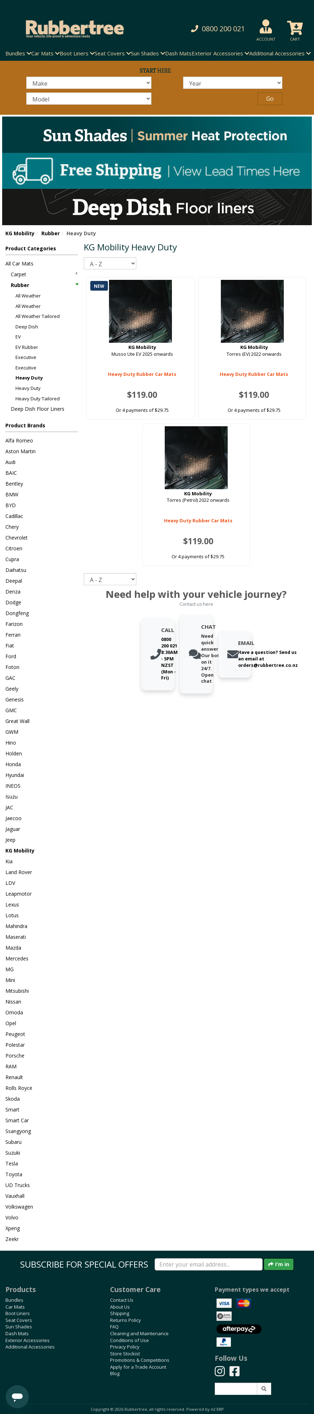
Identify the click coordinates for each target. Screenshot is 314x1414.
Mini (10, 980)
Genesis (14, 699)
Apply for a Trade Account (138, 1367)
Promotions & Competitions (139, 1360)
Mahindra (16, 926)
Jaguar (12, 829)
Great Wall (17, 721)
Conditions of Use (129, 1340)
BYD (10, 505)
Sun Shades (18, 1326)
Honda (13, 764)
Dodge (13, 602)
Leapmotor (18, 893)
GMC (11, 710)
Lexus (12, 904)
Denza (13, 591)
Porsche (14, 1055)
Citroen (13, 548)
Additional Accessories (30, 1346)
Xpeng (12, 1228)
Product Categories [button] (30, 248)
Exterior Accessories (27, 1340)
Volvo (11, 1217)
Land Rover (18, 872)
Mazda (13, 947)
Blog (114, 1373)
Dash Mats (178, 53)
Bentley (14, 483)
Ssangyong (18, 1131)
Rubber (50, 233)
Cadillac (14, 516)
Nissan (13, 1001)
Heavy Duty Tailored (37, 398)
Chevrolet (16, 537)
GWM (11, 731)
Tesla (11, 1163)
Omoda (14, 1012)
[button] (213, 29)
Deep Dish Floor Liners (37, 408)
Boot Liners (17, 1313)
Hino (10, 742)
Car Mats (15, 1307)
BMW (11, 494)
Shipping (119, 1313)
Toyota (13, 1174)
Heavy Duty (29, 377)
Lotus (12, 915)
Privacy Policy (125, 1346)
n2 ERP (217, 1409)
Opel (10, 1023)
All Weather (28, 295)
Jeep (10, 839)
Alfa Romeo (19, 440)
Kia (9, 861)
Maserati (15, 936)
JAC (9, 807)
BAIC (11, 472)
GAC (10, 677)
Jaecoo (13, 818)
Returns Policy (125, 1320)
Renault (14, 1077)
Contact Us (121, 1300)
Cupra (12, 559)
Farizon (14, 623)
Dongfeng (17, 613)
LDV (10, 882)
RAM (11, 1066)
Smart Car (17, 1120)
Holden (13, 753)
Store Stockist (125, 1353)
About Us (120, 1307)
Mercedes (16, 958)
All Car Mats (19, 263)
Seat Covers (18, 1320)
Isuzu (11, 796)
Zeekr (12, 1239)
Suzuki (12, 1152)
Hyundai (14, 775)
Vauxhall (14, 1195)
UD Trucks (17, 1185)
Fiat (9, 645)
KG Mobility (20, 233)
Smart (12, 1109)
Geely (11, 688)
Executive (25, 357)
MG (9, 969)
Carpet (44, 274)
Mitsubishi (17, 990)
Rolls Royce (18, 1088)
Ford (10, 656)
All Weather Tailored (37, 316)
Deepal (13, 580)
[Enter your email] (209, 1264)
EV (18, 336)
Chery (12, 526)
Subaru (13, 1141)
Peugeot (15, 1034)
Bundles (14, 1300)
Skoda (12, 1098)
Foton (12, 667)
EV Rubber (26, 347)
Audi (10, 462)
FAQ (114, 1326)
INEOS (13, 785)
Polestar (15, 1044)
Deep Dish (26, 326)
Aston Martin (20, 451)
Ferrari (13, 634)
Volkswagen (19, 1206)
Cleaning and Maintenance (139, 1333)
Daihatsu (15, 570)
